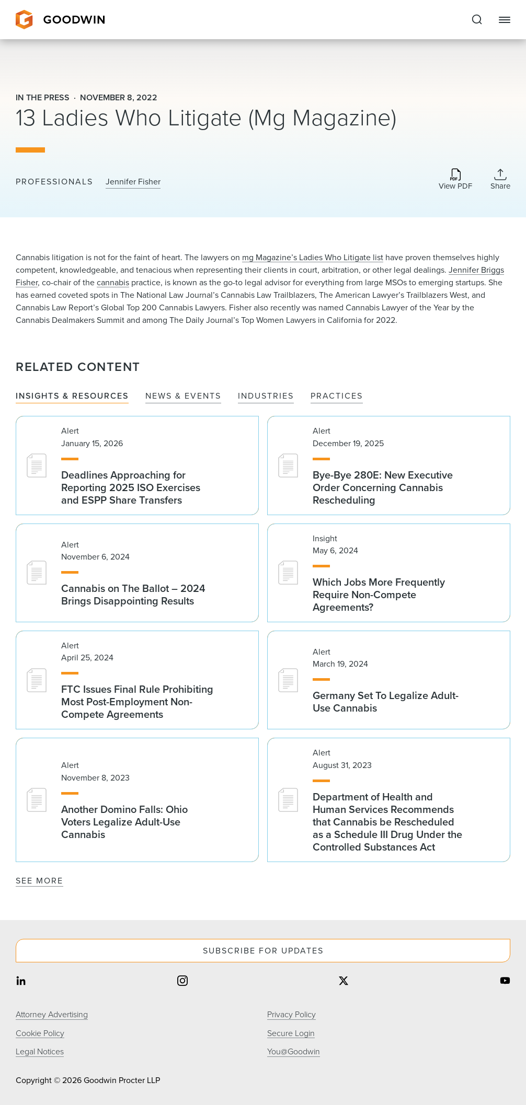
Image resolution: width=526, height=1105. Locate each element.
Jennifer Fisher (133, 182)
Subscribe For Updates (263, 951)
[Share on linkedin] (21, 982)
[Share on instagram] (182, 982)
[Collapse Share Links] (500, 179)
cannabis (113, 282)
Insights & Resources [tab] (72, 396)
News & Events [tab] (183, 396)
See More (39, 881)
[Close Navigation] (504, 20)
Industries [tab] (266, 396)
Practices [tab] (337, 396)
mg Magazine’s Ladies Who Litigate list (312, 257)
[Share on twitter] (343, 982)
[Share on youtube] (505, 982)
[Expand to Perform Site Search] (476, 19)
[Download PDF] (455, 180)
